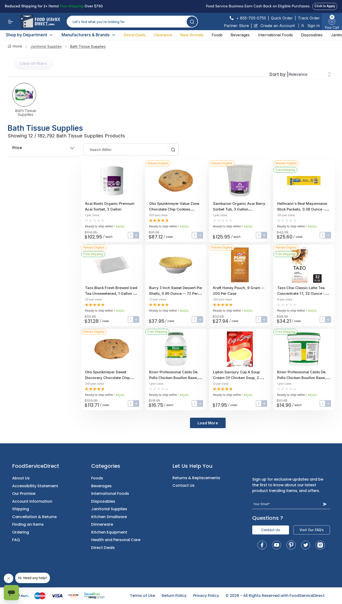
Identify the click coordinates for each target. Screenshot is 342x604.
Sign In (310, 25)
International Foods (275, 35)
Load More (208, 423)
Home (15, 46)
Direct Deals (134, 35)
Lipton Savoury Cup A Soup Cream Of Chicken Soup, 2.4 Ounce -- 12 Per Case (237, 378)
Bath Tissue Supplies (88, 46)
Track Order (309, 18)
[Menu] (10, 21)
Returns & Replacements (196, 478)
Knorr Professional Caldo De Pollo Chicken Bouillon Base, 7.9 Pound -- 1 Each (173, 378)
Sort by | (279, 74)
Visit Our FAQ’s (311, 530)
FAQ (16, 540)
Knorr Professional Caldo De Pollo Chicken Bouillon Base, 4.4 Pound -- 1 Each (301, 378)
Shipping (20, 509)
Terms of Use (142, 595)
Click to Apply (324, 6)
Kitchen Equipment (109, 532)
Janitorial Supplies (46, 46)
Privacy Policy (206, 595)
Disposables (312, 35)
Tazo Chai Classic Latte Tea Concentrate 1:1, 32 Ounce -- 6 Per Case (303, 293)
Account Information (32, 501)
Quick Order (282, 18)
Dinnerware (102, 524)
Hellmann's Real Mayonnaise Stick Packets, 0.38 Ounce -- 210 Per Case (302, 209)
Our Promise (23, 493)
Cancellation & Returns (34, 517)
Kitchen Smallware (109, 517)
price (43, 147)
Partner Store (236, 25)
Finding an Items (28, 524)
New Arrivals (191, 35)
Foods (217, 35)
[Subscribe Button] (324, 504)
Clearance (163, 35)
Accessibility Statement (35, 486)
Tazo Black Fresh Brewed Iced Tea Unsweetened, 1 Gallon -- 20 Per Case (111, 293)
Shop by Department (29, 35)
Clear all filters (33, 63)
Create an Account (274, 25)
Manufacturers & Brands (89, 35)
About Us (21, 478)
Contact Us (183, 485)
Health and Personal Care (115, 540)
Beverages (240, 35)
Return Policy (174, 595)
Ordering (20, 532)
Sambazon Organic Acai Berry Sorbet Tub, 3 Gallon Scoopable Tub (239, 209)
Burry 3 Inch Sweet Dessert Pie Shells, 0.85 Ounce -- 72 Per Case (175, 293)
